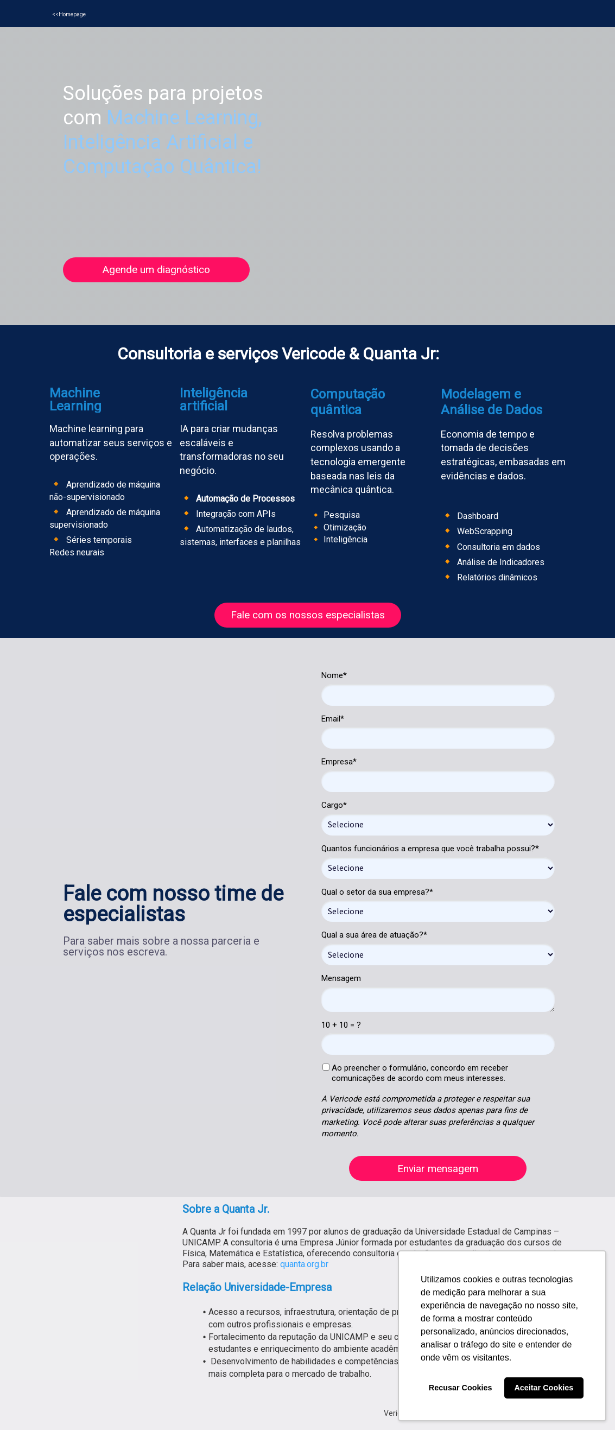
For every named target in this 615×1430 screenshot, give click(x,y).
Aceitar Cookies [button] (543, 1387)
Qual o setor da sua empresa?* (377, 892)
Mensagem (341, 978)
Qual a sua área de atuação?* (374, 935)
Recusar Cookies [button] (460, 1387)
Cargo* (334, 805)
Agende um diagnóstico (156, 269)
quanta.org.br (304, 1264)
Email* (332, 719)
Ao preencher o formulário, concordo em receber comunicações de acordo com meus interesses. (415, 1073)
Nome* (334, 675)
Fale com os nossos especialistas (308, 615)
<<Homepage (69, 14)
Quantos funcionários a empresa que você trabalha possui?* (430, 848)
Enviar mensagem (437, 1168)
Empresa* (339, 762)
